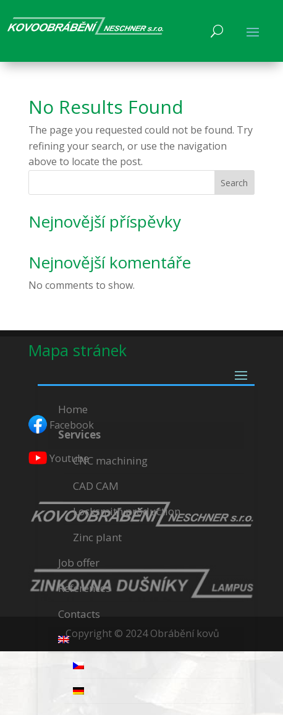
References (84, 588)
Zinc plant (97, 537)
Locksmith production (126, 511)
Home (73, 409)
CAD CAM (96, 486)
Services (79, 434)
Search (234, 183)
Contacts (79, 614)
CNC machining (110, 460)
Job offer (78, 562)
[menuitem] (145, 640)
